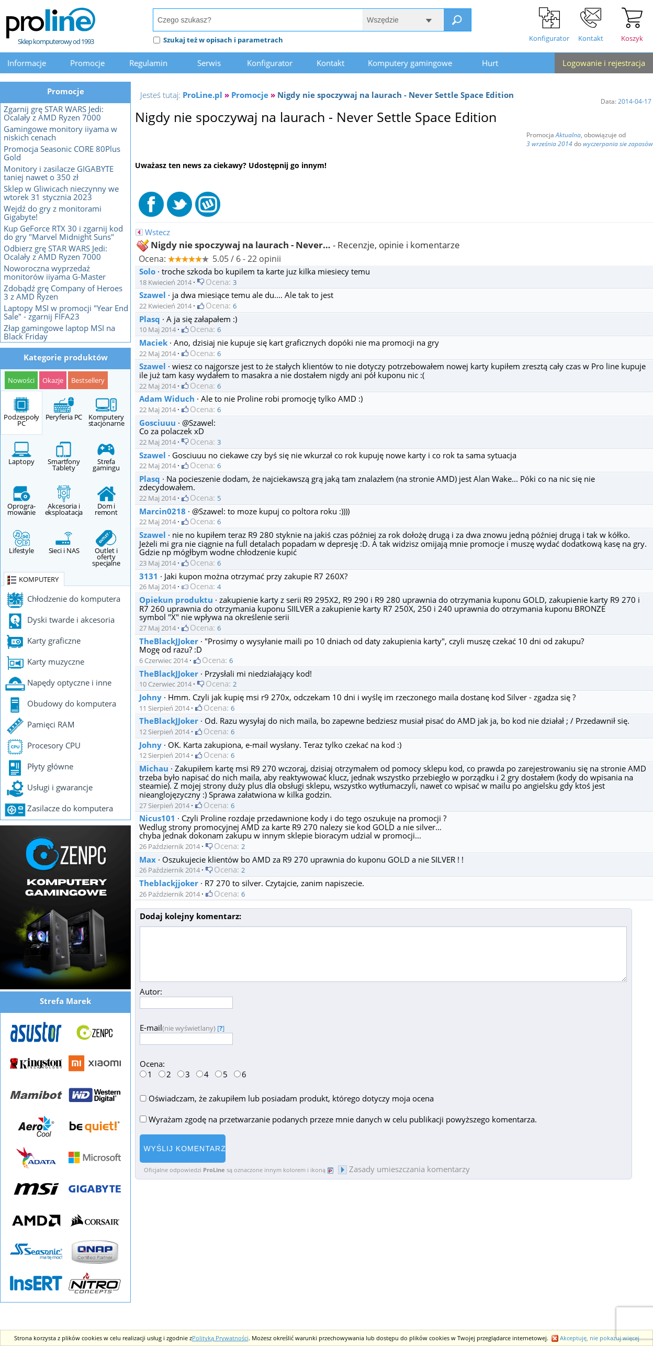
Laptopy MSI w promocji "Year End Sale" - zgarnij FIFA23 (66, 312)
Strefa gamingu (106, 456)
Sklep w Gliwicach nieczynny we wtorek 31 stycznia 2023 (61, 192)
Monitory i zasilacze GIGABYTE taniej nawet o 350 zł (59, 172)
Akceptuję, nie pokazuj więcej (595, 1338)
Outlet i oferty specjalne (106, 549)
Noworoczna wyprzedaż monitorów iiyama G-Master (55, 272)
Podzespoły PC (21, 412)
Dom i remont (106, 501)
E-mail (186, 1033)
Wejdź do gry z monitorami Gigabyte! (53, 212)
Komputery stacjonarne (106, 412)
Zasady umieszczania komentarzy (404, 1169)
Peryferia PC (64, 409)
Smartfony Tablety (64, 456)
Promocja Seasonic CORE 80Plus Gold (62, 153)
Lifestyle (21, 542)
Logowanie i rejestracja (603, 63)
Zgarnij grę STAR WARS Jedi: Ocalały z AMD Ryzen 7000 (54, 113)
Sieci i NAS (64, 542)
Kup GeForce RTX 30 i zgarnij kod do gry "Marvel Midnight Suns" (63, 232)
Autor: (186, 997)
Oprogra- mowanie (21, 501)
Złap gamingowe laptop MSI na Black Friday (59, 332)
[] (220, 1028)
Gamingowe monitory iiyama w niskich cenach (60, 133)
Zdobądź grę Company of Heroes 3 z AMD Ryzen (63, 292)
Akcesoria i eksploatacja (64, 501)
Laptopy (21, 453)
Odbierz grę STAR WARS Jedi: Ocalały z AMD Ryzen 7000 (55, 252)
